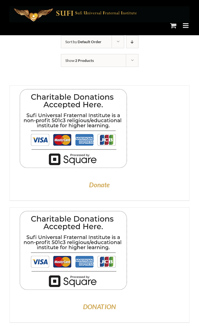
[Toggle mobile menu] (186, 25)
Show (79, 60)
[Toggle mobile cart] (173, 25)
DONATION (99, 306)
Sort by (83, 41)
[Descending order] (132, 41)
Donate (99, 185)
